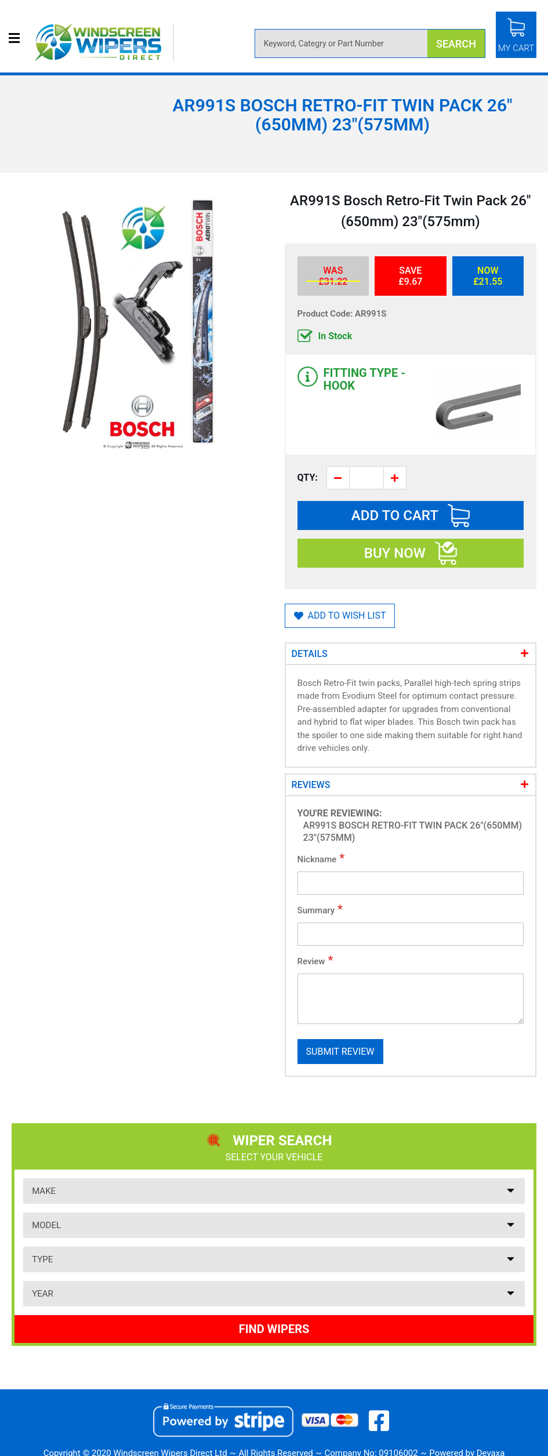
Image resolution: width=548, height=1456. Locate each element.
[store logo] (104, 42)
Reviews (311, 784)
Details (310, 653)
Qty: (307, 477)
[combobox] (370, 43)
